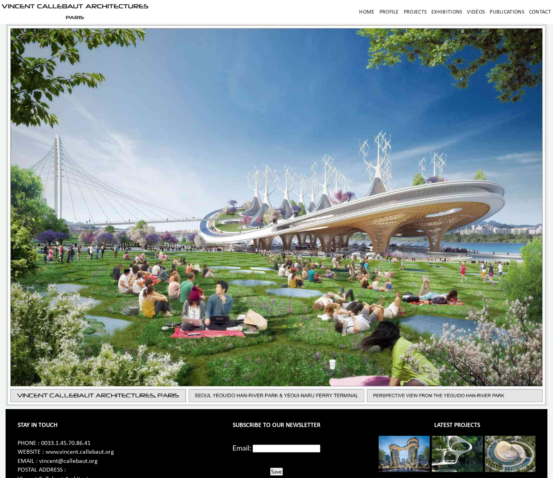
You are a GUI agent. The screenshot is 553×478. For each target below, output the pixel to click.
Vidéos (476, 12)
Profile (389, 12)
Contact (540, 12)
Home (366, 12)
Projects (415, 12)
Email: (242, 447)
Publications (507, 12)
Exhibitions (446, 12)
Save (276, 471)
